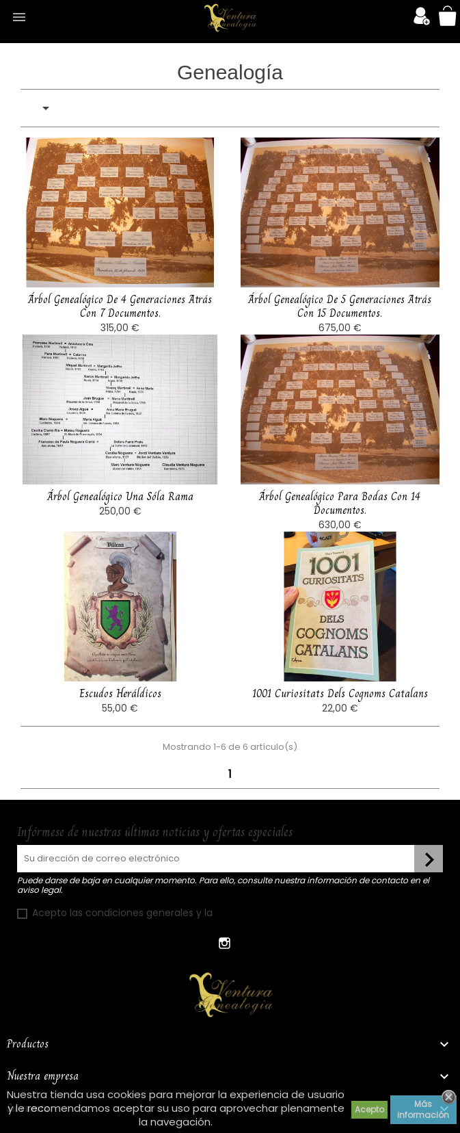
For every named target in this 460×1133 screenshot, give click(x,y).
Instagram (225, 943)
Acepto (369, 1109)
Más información (423, 1109)
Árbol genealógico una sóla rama (120, 519)
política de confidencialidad (282, 913)
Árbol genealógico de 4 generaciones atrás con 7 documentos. (120, 306)
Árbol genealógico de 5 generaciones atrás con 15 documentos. (339, 306)
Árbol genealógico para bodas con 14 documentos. (339, 526)
